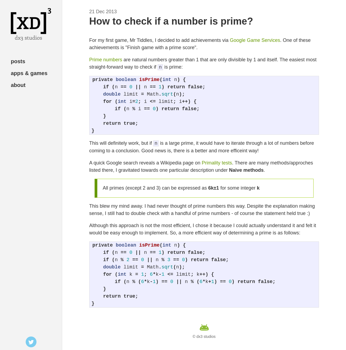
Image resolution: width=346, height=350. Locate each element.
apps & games (29, 73)
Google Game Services (255, 40)
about (18, 85)
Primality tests (217, 163)
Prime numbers (105, 59)
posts (18, 61)
